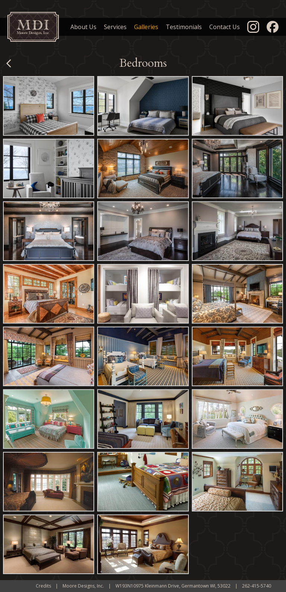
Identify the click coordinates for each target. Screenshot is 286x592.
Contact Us (224, 27)
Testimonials (184, 27)
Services (115, 27)
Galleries (146, 27)
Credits (43, 586)
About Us (83, 27)
